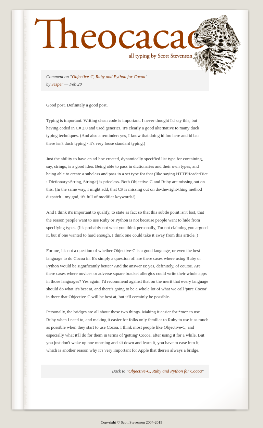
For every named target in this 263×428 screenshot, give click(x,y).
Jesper (57, 84)
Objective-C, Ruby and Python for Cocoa (108, 76)
